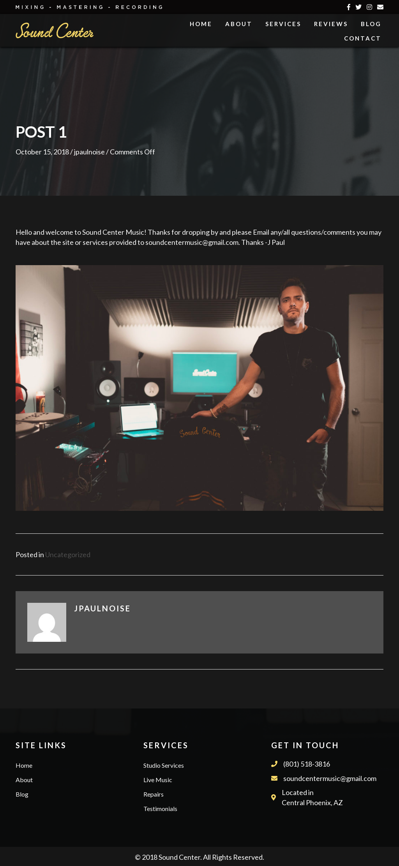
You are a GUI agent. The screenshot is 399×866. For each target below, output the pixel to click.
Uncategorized (67, 554)
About (24, 779)
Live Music (157, 779)
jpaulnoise (89, 151)
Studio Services (163, 765)
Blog (22, 794)
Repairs (153, 794)
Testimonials (160, 808)
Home (24, 765)
